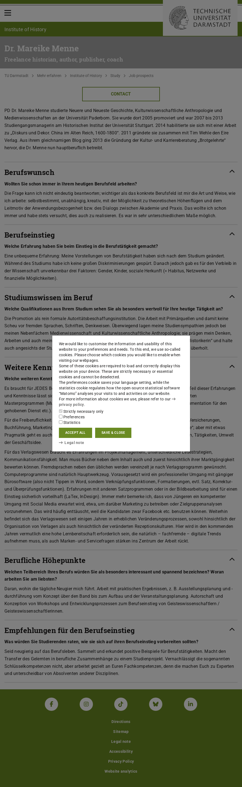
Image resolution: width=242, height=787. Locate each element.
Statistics (69, 422)
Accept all (75, 433)
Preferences (72, 417)
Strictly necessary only (81, 411)
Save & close (113, 433)
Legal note (71, 442)
